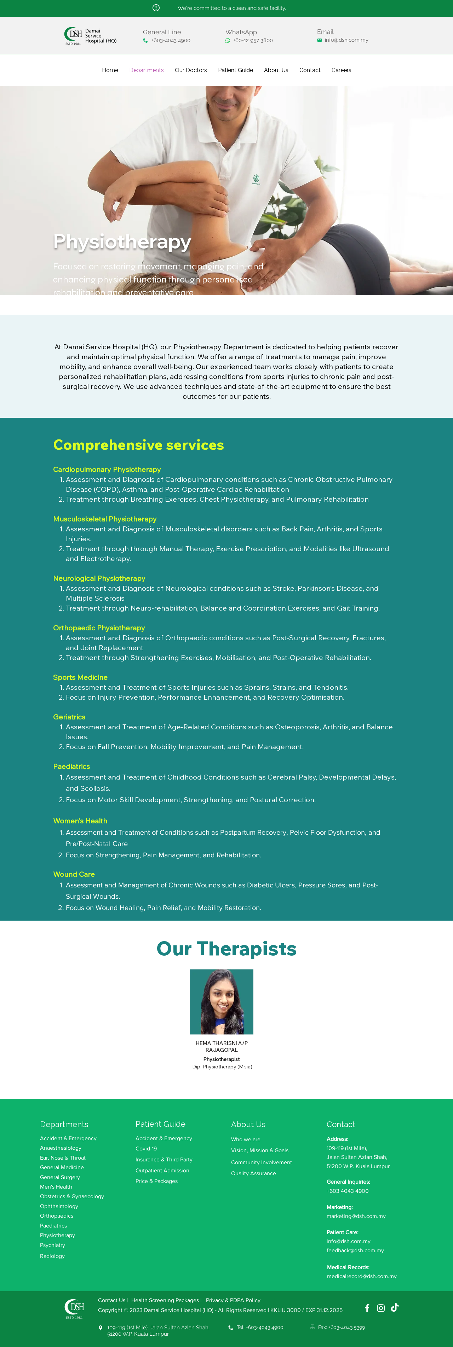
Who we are (245, 1139)
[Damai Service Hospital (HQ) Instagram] (381, 1308)
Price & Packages (157, 1181)
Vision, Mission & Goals (259, 1150)
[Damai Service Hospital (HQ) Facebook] (367, 1308)
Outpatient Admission (162, 1170)
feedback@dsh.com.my (355, 1250)
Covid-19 (146, 1148)
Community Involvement (261, 1162)
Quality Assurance (253, 1173)
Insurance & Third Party (164, 1159)
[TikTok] (395, 1308)
